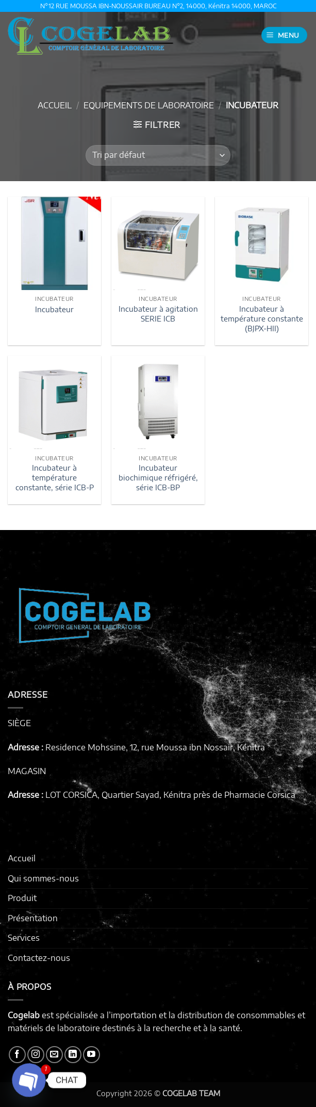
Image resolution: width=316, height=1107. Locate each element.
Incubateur (54, 309)
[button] (284, 35)
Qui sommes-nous (43, 878)
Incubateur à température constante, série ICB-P (54, 477)
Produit (22, 898)
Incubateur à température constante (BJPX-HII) (262, 318)
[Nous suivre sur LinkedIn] (72, 1054)
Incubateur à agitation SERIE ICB (158, 313)
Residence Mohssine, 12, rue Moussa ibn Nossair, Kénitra (155, 747)
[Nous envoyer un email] (54, 1054)
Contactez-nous (39, 958)
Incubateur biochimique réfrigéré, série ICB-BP (158, 477)
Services (24, 938)
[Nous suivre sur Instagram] (35, 1054)
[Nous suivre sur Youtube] (91, 1054)
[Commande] (158, 155)
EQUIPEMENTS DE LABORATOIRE (149, 105)
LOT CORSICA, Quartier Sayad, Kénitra (118, 795)
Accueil (55, 105)
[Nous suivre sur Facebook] (17, 1054)
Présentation (33, 918)
